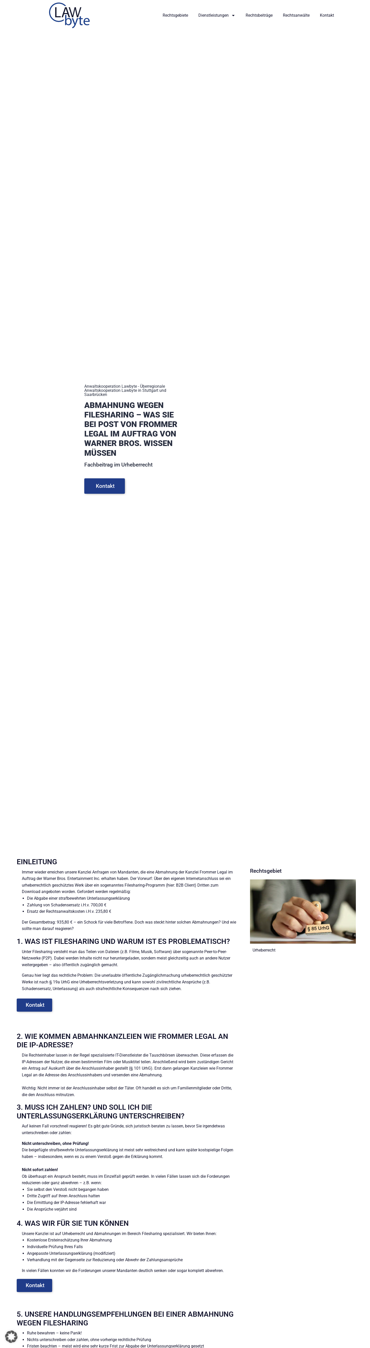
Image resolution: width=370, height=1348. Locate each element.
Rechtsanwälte (296, 15)
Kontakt (327, 15)
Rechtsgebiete (175, 15)
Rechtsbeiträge (259, 15)
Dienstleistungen (216, 15)
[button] (11, 1336)
